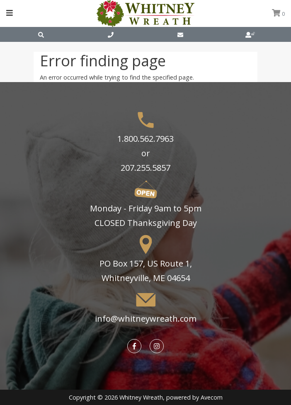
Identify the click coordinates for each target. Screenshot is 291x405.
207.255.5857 (145, 167)
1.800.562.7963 (145, 138)
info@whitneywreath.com (145, 318)
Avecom (212, 397)
